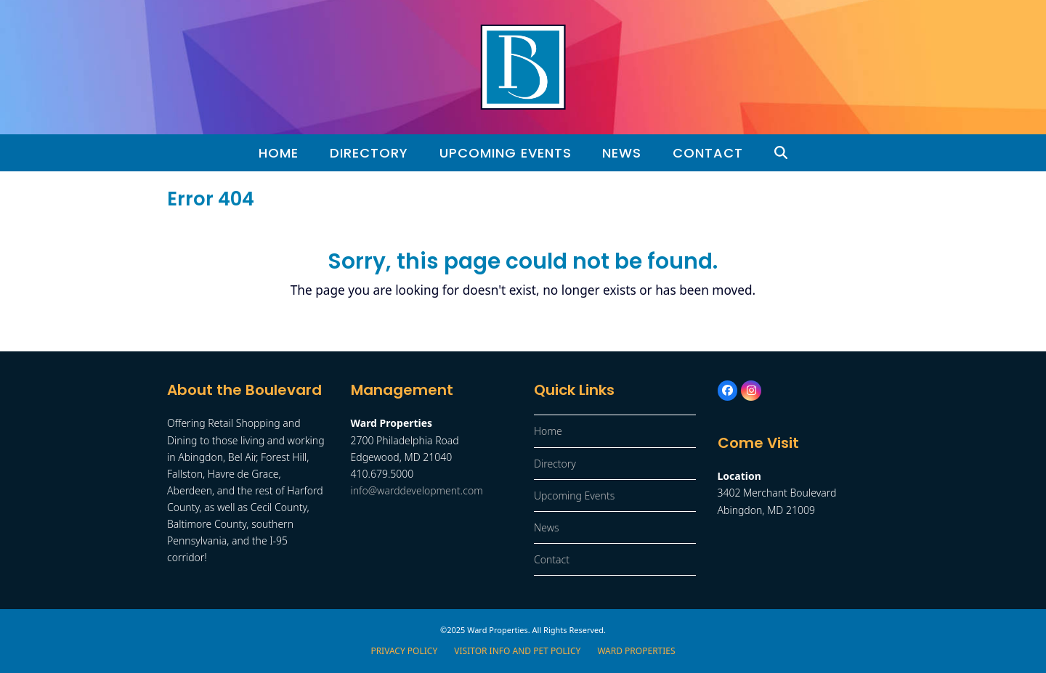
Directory (555, 463)
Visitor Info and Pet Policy (517, 651)
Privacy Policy (403, 651)
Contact (551, 559)
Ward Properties (636, 651)
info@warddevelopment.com (417, 490)
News (546, 527)
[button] (781, 153)
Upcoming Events (574, 495)
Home (548, 431)
